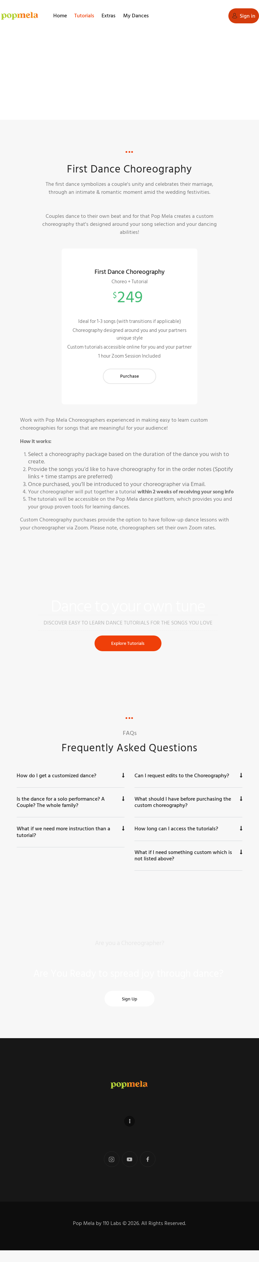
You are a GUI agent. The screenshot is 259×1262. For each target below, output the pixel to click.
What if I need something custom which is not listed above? (183, 866)
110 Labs (112, 1235)
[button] (71, 787)
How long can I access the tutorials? (176, 840)
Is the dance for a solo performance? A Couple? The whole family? (61, 813)
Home (109, 84)
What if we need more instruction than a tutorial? (63, 843)
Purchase (129, 384)
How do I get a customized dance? (56, 787)
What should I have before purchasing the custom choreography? (182, 813)
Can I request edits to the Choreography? (181, 787)
